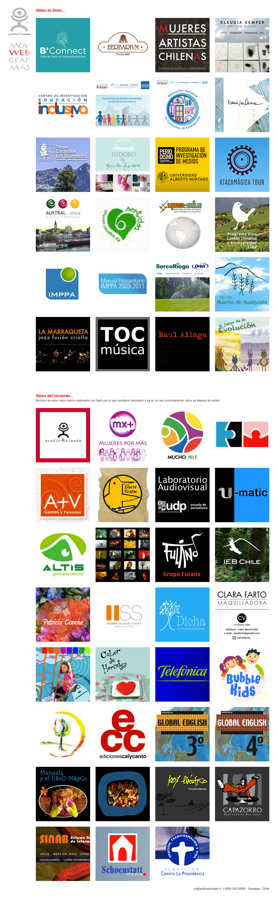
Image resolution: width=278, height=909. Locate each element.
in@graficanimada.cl (207, 888)
